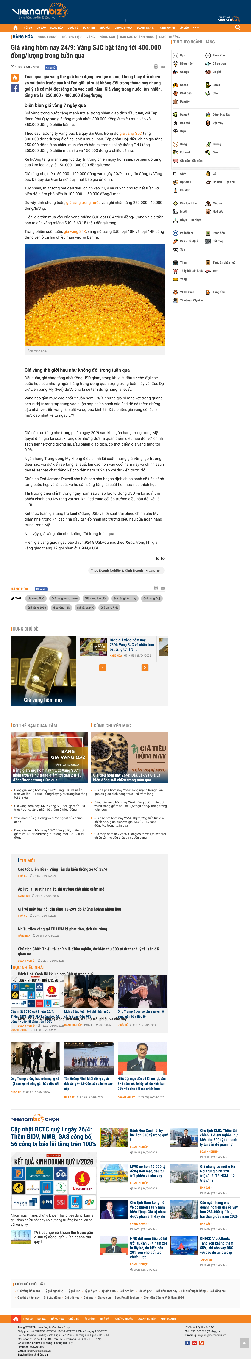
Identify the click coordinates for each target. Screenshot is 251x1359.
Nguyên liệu (72, 37)
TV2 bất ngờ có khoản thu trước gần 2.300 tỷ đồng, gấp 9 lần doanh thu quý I (63, 1237)
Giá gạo (88, 1297)
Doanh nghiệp (26, 960)
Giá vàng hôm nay (125, 598)
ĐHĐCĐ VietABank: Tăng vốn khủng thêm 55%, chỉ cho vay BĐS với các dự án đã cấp (216, 1245)
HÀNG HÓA (56, 28)
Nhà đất (69, 1097)
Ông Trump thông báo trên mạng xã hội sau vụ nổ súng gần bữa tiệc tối (35, 1081)
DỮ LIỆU (184, 28)
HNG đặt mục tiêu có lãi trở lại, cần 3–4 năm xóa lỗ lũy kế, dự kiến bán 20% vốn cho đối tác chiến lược (142, 1084)
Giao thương (169, 37)
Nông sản (107, 37)
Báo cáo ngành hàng (137, 37)
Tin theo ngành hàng (194, 42)
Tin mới (27, 860)
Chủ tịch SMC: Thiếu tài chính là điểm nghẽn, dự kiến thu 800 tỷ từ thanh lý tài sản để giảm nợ (88, 952)
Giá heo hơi (127, 1291)
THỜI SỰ (27, 28)
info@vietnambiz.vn (39, 1350)
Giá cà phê (145, 1291)
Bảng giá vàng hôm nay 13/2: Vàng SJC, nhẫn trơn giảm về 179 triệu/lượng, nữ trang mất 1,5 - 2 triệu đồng (49, 834)
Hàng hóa (23, 36)
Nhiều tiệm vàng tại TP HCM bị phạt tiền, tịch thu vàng (62, 929)
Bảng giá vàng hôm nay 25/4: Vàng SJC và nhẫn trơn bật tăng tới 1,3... (132, 645)
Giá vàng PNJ (109, 607)
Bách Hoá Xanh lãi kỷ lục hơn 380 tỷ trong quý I (149, 1135)
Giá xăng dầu (218, 1291)
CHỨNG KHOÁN (124, 28)
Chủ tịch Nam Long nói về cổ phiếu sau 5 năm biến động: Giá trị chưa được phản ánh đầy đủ (148, 1209)
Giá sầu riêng (52, 1297)
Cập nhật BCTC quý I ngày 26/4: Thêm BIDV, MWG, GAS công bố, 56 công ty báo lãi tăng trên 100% (35, 1016)
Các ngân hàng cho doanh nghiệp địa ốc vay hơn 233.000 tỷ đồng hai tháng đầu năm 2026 (219, 1209)
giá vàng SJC (131, 133)
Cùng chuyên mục (112, 725)
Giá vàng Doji (151, 598)
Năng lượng (47, 37)
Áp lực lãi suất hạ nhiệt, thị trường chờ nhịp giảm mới (62, 889)
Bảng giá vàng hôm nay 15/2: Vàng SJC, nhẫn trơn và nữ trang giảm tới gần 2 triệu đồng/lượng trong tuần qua (47, 775)
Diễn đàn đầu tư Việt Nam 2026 (164, 1297)
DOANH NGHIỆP (146, 28)
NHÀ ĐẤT (104, 28)
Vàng (90, 37)
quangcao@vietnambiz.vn (210, 1335)
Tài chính (24, 895)
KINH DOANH (167, 28)
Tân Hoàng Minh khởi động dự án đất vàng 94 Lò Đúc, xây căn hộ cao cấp (88, 1084)
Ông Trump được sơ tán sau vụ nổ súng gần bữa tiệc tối (141, 1014)
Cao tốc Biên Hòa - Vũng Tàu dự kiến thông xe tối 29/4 (62, 869)
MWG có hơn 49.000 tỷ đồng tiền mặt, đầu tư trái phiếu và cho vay (147, 1171)
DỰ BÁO (41, 28)
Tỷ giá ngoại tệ (53, 1291)
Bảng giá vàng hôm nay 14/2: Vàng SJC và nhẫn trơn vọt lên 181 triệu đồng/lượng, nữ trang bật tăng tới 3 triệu (50, 793)
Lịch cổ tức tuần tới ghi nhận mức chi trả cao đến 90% (87, 1014)
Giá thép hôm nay (28, 1297)
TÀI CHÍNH (89, 28)
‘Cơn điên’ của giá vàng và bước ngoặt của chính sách (48, 820)
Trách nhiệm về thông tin (33, 1354)
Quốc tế (123, 1025)
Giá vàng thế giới (95, 598)
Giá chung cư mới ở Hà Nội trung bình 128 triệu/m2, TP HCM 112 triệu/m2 (217, 1173)
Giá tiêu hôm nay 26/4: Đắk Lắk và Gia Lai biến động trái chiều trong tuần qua (127, 778)
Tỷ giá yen (91, 1291)
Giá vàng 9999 (37, 607)
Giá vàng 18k (61, 607)
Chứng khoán (138, 1223)
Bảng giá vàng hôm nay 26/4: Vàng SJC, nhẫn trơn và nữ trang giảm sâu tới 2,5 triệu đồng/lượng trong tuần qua (130, 806)
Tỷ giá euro (108, 1291)
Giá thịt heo (72, 1297)
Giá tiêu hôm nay (166, 1291)
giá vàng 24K (75, 231)
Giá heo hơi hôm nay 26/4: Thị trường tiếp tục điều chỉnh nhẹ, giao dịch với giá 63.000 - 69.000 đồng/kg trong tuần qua (130, 821)
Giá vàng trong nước (65, 598)
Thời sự (22, 875)
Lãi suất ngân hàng (193, 1291)
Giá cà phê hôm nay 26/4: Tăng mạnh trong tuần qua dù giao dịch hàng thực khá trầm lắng (128, 792)
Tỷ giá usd (73, 1291)
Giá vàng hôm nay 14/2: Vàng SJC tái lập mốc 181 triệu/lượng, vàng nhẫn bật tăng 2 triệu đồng (49, 808)
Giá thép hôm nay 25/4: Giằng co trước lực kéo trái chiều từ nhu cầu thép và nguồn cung (130, 836)
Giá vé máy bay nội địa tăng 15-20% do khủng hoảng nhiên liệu (69, 909)
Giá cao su (104, 1297)
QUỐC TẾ (73, 28)
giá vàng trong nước (83, 203)
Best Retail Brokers (127, 1297)
